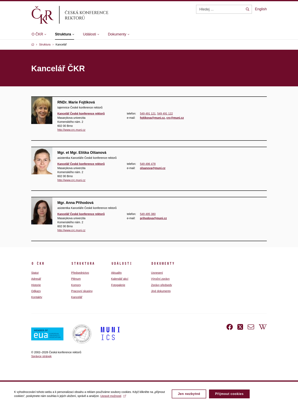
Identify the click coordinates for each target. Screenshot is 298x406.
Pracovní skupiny (82, 291)
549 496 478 (148, 163)
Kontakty (36, 297)
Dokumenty (163, 263)
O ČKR (37, 263)
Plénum (76, 278)
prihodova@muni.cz (153, 218)
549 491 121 (148, 113)
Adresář (36, 278)
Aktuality (116, 272)
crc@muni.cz (175, 117)
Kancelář (76, 297)
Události (121, 263)
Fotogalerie (118, 285)
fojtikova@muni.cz (152, 117)
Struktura (83, 263)
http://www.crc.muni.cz (71, 129)
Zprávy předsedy (161, 285)
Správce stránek (41, 356)
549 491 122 (165, 113)
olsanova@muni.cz (152, 167)
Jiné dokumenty (161, 291)
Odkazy (36, 291)
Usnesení (157, 272)
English (261, 9)
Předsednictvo (80, 272)
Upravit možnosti (113, 397)
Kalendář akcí (119, 278)
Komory (76, 285)
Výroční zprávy (160, 278)
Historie (36, 285)
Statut (35, 272)
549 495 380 (148, 214)
